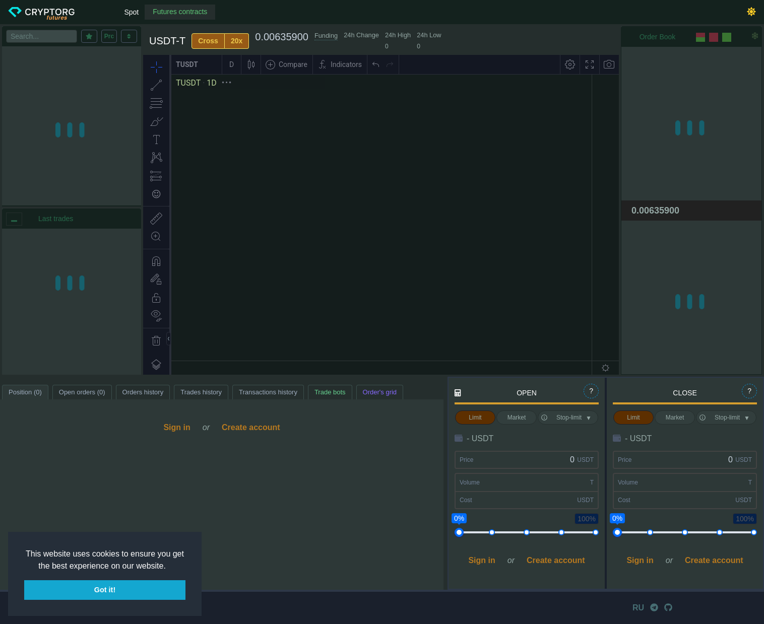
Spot (131, 12)
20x (236, 41)
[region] (71, 302)
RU (638, 607)
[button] (169, 566)
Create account (251, 427)
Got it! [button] (104, 590)
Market (516, 417)
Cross (208, 41)
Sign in (176, 427)
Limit (475, 417)
